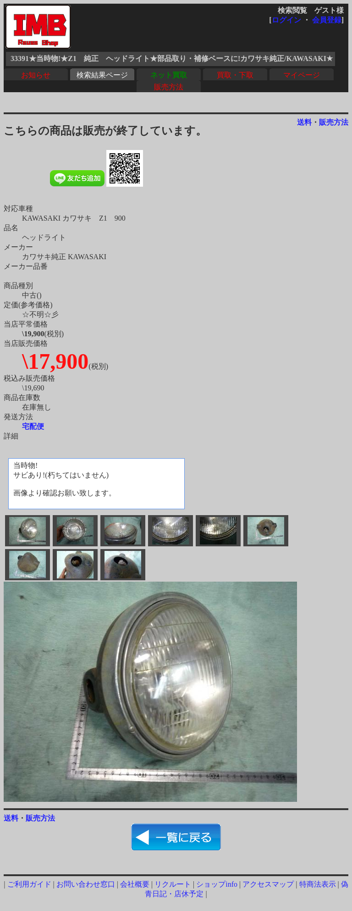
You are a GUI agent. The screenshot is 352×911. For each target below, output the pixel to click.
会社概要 (134, 884)
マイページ (301, 75)
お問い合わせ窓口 (85, 884)
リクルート (172, 884)
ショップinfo (216, 884)
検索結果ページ (102, 75)
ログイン (286, 20)
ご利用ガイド (29, 884)
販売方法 (168, 87)
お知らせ (35, 75)
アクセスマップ (268, 884)
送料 (304, 122)
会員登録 (326, 20)
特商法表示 (317, 884)
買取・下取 (235, 75)
